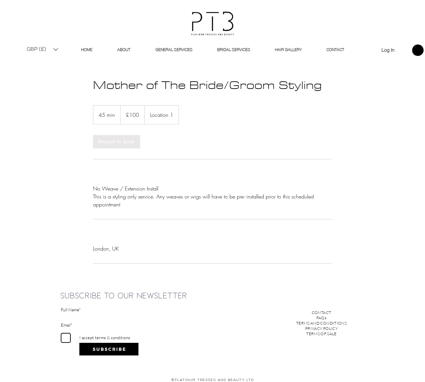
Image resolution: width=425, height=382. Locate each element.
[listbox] (42, 49)
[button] (42, 49)
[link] (418, 50)
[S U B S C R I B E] (108, 349)
